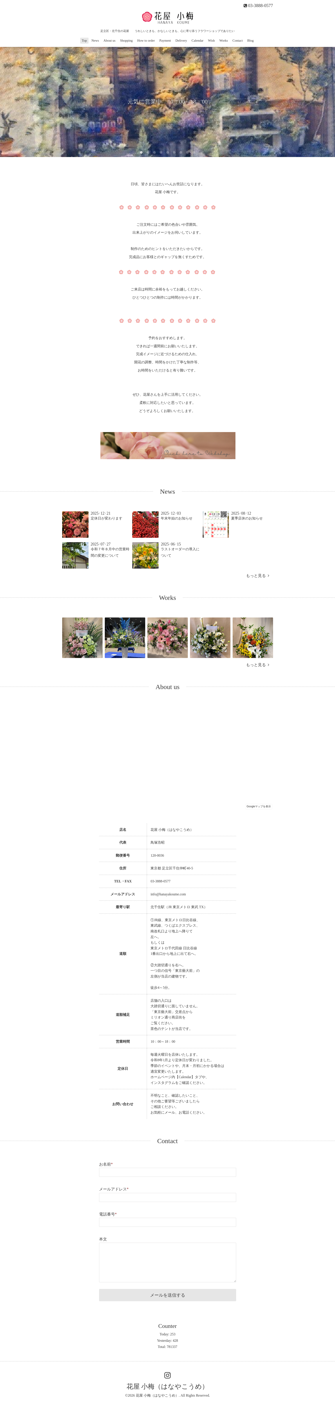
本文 (103, 1239)
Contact (237, 40)
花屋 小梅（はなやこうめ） (168, 1386)
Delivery (181, 40)
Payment (165, 40)
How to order (146, 40)
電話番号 (108, 1214)
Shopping (126, 40)
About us (109, 40)
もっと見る (257, 575)
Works (223, 40)
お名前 (106, 1164)
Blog (250, 40)
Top (84, 40)
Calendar (197, 40)
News (95, 40)
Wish (211, 40)
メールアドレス (114, 1189)
